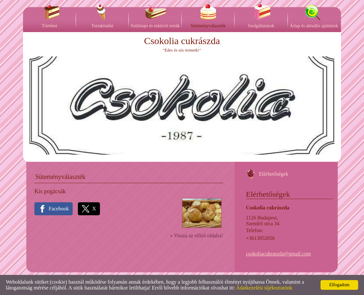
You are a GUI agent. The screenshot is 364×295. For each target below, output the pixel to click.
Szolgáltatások (261, 25)
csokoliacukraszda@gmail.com (278, 253)
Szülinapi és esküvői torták (155, 25)
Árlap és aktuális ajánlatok (314, 25)
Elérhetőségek (273, 174)
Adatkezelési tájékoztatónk (264, 287)
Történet (49, 25)
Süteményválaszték (207, 25)
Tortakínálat (102, 25)
